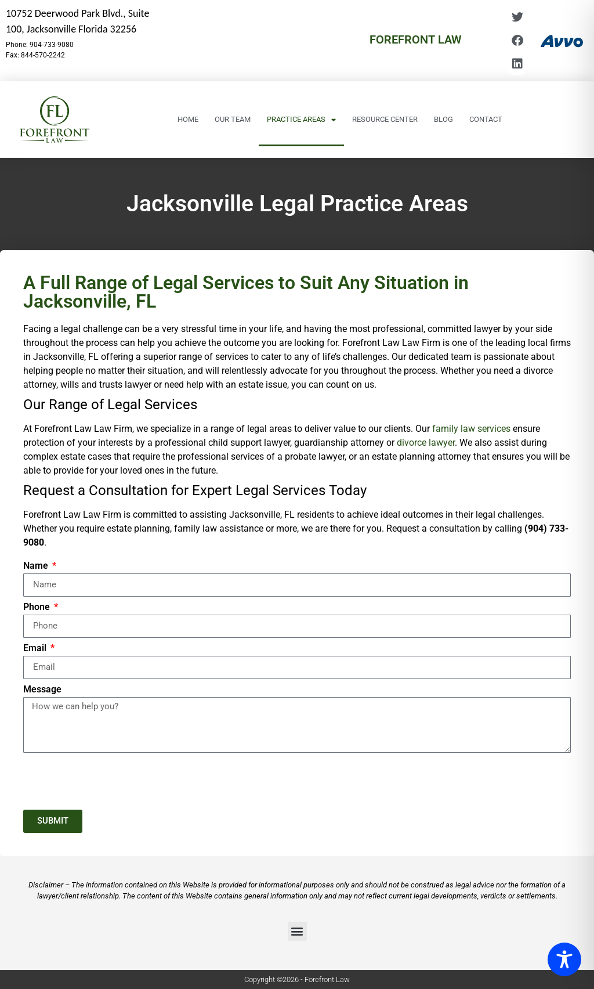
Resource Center (385, 119)
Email (36, 649)
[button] (297, 931)
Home (188, 119)
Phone (37, 607)
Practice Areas (301, 119)
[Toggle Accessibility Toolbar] (564, 959)
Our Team (233, 119)
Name (36, 566)
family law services (471, 428)
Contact (485, 119)
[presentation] (111, 781)
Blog (443, 119)
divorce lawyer (426, 442)
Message (42, 690)
